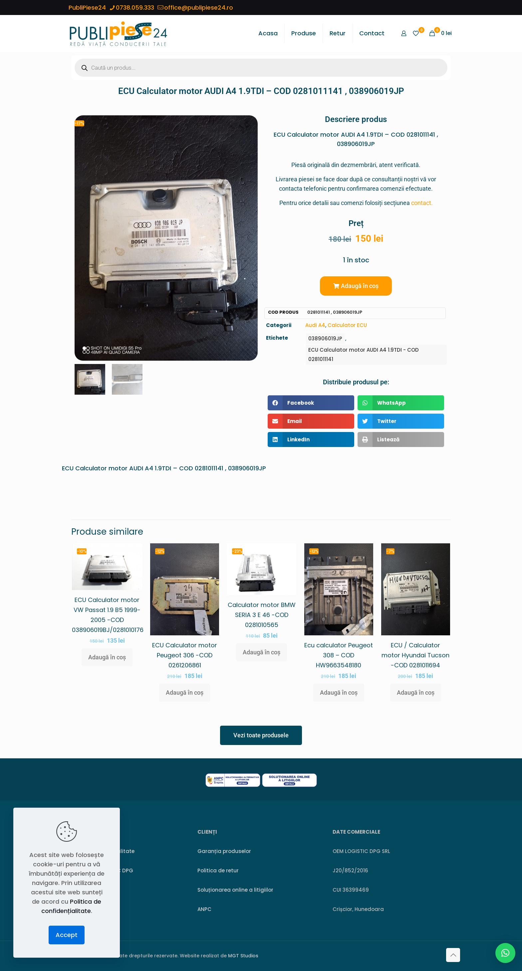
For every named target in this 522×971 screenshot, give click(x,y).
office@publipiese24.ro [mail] (198, 7)
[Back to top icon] (453, 955)
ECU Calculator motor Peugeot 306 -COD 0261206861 (184, 655)
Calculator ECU (347, 325)
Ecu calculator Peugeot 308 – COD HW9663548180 (338, 655)
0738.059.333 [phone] (135, 7)
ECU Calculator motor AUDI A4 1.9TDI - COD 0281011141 (363, 354)
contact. (422, 202)
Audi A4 (315, 325)
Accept (67, 935)
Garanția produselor (224, 851)
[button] (356, 286)
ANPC (204, 909)
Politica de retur (218, 870)
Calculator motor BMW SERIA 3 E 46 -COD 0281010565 (262, 615)
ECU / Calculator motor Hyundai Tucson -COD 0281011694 (415, 655)
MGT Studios (243, 955)
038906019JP (325, 338)
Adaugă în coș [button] (107, 657)
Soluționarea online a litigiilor (235, 889)
